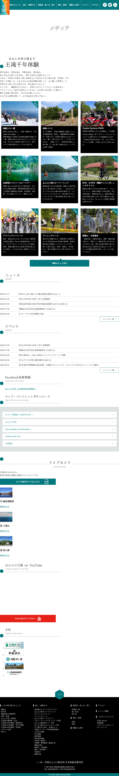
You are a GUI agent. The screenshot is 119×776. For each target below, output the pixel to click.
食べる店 (75, 712)
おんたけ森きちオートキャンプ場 (46, 725)
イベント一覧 (108, 370)
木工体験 (37, 734)
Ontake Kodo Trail (12, 436)
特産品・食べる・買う (46, 5)
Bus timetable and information (17, 429)
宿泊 (73, 722)
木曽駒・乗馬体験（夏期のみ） (45, 743)
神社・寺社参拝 (40, 749)
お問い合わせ (102, 721)
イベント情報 (103, 711)
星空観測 (37, 736)
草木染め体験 (39, 738)
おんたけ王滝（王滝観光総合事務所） (21, 389)
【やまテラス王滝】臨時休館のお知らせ (34, 360)
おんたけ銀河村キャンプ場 (44, 723)
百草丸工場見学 (40, 741)
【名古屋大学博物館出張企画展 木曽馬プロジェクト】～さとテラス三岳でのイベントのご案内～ (59, 365)
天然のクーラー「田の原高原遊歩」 (47, 729)
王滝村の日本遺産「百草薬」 (11, 727)
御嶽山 (3, 709)
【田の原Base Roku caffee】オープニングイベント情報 (42, 355)
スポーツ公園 (6, 729)
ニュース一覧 (108, 319)
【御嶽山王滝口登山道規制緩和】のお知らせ (36, 309)
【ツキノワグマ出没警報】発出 (31, 314)
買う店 (74, 714)
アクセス (95, 5)
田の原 (3, 712)
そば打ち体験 (39, 732)
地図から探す (74, 5)
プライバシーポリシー (105, 725)
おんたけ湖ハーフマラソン (44, 718)
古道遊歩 (9, 443)
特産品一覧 (76, 709)
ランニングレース (40, 716)
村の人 (3, 732)
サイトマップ (102, 727)
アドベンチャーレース (42, 714)
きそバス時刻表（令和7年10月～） (19, 415)
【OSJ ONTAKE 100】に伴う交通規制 (34, 299)
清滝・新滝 (5, 716)
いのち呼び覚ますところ (11, 705)
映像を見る (4, 506)
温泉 (73, 724)
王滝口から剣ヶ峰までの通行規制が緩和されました (39, 294)
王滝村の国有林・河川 (9, 721)
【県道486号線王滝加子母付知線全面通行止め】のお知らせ (43, 304)
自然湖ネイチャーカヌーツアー (45, 709)
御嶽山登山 (38, 745)
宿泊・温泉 (62, 5)
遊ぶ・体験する (29, 5)
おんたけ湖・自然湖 (8, 718)
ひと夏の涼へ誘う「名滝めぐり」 (46, 727)
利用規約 (100, 723)
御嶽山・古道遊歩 (40, 747)
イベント (85, 5)
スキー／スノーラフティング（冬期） (48, 721)
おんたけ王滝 (10, 422)
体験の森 (37, 754)
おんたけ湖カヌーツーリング (44, 712)
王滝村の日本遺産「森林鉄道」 (12, 723)
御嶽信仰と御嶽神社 (8, 714)
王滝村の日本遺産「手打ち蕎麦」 (13, 725)
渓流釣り (37, 752)
